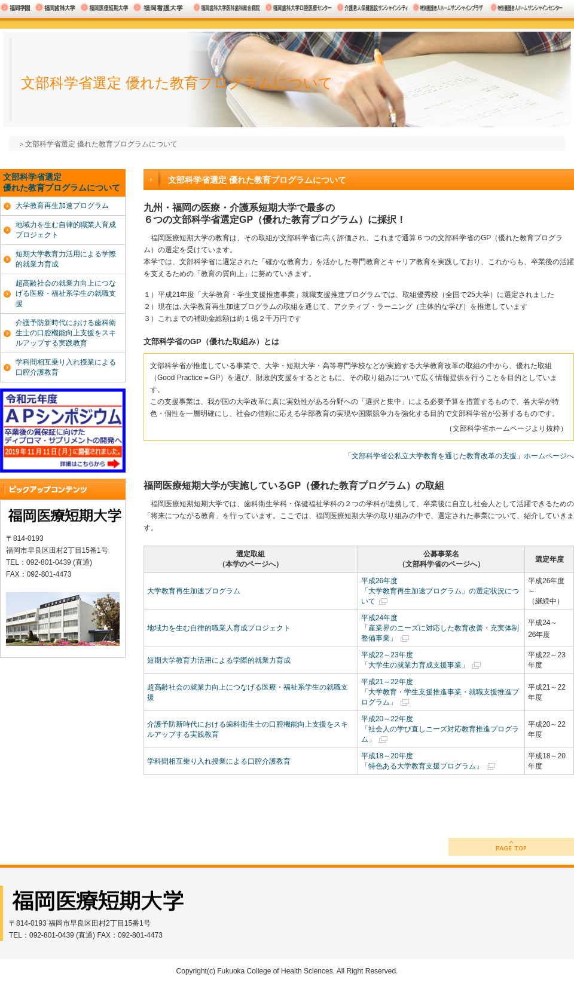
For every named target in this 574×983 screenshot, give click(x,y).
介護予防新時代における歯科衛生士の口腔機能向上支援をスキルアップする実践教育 (66, 333)
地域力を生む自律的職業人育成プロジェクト (219, 628)
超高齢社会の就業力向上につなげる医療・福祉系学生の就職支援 (66, 293)
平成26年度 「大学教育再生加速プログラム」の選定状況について (440, 591)
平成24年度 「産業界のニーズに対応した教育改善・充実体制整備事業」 (440, 628)
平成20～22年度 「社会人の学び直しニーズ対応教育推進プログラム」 (440, 729)
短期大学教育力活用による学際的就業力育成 (219, 660)
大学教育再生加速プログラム (193, 591)
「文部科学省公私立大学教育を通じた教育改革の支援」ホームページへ (459, 456)
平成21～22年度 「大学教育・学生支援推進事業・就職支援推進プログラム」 (440, 692)
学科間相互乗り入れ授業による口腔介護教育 (219, 761)
